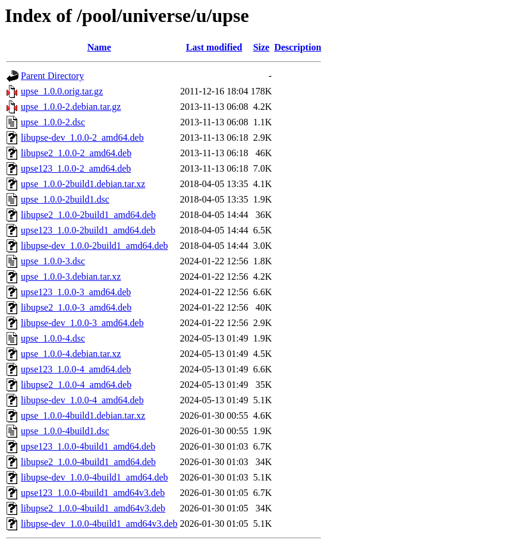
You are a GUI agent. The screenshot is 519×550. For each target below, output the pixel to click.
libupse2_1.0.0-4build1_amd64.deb (88, 462)
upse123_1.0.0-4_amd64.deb (76, 369)
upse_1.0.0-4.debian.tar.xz (71, 354)
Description (297, 47)
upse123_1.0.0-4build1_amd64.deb (88, 446)
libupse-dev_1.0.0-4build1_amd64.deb (94, 477)
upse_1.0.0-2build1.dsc (65, 199)
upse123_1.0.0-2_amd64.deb (76, 168)
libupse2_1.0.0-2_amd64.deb (76, 153)
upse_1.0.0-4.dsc (53, 338)
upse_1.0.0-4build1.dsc (65, 431)
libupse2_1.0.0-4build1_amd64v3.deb (93, 508)
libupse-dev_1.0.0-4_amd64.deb (82, 400)
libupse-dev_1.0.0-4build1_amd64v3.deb (99, 524)
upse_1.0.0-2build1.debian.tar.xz (83, 184)
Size (261, 47)
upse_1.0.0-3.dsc (53, 261)
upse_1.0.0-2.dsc (53, 122)
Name (99, 47)
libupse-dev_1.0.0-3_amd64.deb (82, 323)
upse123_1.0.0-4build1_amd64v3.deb (93, 493)
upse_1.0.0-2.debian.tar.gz (71, 107)
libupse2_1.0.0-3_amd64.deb (76, 307)
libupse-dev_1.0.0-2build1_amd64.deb (94, 246)
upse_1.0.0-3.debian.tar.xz (71, 276)
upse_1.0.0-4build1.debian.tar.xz (83, 415)
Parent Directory (52, 76)
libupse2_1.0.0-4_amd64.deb (76, 385)
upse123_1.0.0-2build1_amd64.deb (88, 230)
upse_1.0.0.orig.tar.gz (62, 91)
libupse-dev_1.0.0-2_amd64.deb (82, 137)
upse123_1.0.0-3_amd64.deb (76, 292)
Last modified (214, 47)
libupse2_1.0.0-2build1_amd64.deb (88, 215)
